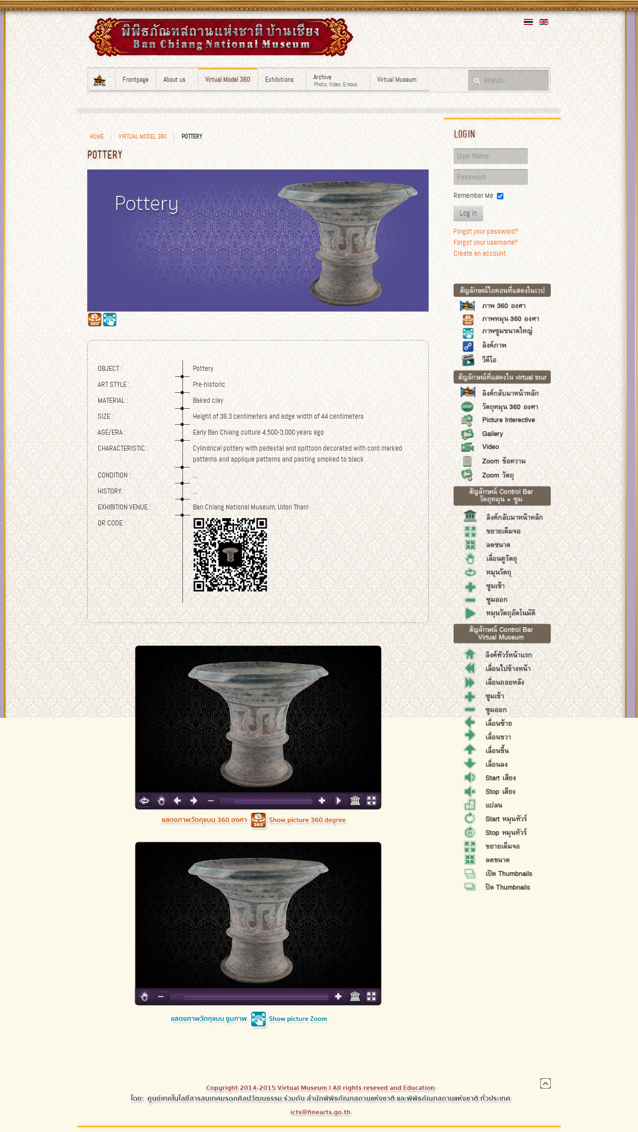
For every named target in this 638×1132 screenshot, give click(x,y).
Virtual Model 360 (142, 136)
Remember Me (473, 195)
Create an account (480, 253)
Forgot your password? (486, 231)
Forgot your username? (486, 242)
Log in (468, 213)
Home (97, 136)
